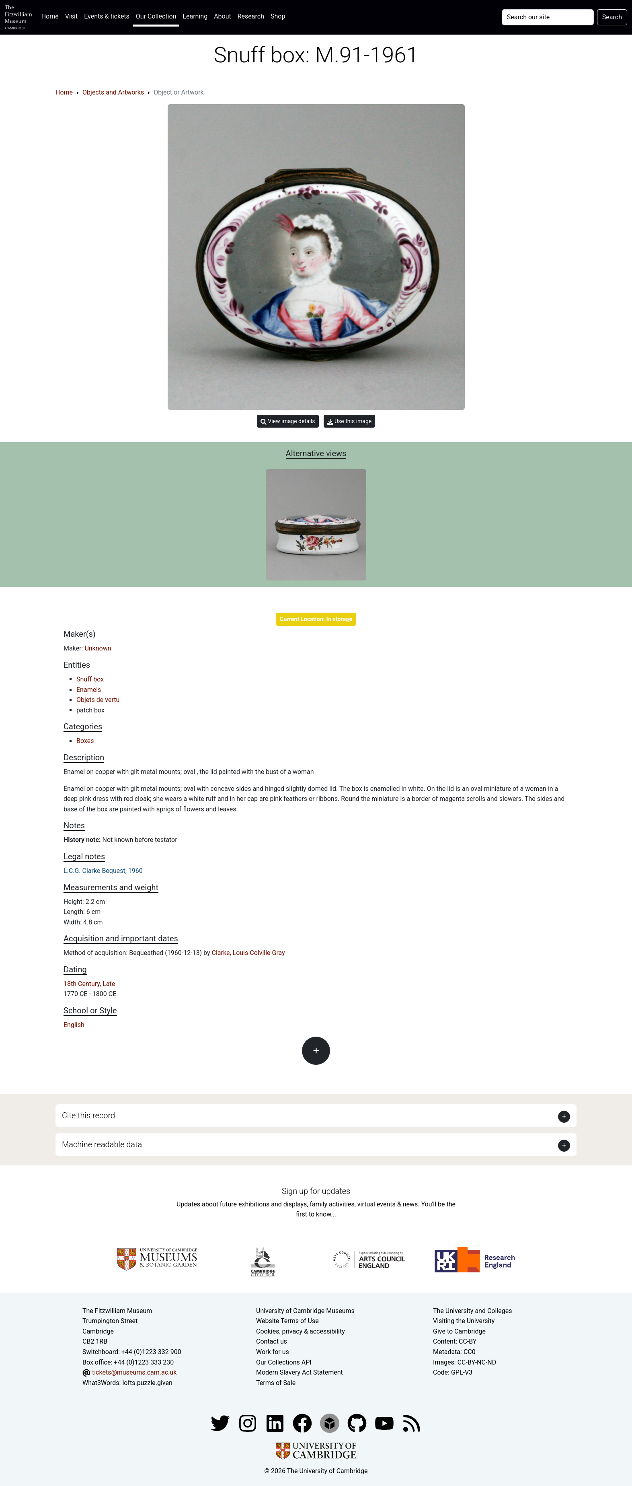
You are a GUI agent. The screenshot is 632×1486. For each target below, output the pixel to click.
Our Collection (156, 16)
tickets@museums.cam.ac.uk (134, 1372)
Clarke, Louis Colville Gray (248, 953)
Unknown (97, 648)
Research (251, 16)
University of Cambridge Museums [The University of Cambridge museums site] (305, 1311)
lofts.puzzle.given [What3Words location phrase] (147, 1383)
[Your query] (548, 17)
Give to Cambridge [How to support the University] (459, 1331)
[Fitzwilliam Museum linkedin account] (303, 1423)
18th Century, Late (89, 984)
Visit (71, 16)
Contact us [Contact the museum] (271, 1341)
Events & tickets (106, 16)
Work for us (272, 1352)
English (74, 1025)
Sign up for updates (316, 1191)
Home (51, 15)
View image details (288, 421)
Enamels (88, 690)
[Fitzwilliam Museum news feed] (412, 1423)
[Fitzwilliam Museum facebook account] (275, 1423)
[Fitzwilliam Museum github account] (357, 1423)
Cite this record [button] (88, 1115)
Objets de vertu (97, 700)
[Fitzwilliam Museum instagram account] (248, 1423)
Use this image (349, 421)
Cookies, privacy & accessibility (300, 1331)
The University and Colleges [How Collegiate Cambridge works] (472, 1311)
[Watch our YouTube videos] (385, 1423)
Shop (278, 16)
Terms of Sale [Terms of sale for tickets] (275, 1383)
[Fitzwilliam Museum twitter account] (221, 1423)
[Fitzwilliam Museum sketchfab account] (330, 1423)
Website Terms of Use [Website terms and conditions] (287, 1321)
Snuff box (90, 679)
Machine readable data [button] (102, 1144)
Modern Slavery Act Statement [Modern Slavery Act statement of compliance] (299, 1372)
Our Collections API (284, 1362)
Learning (195, 16)
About (222, 16)
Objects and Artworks (113, 92)
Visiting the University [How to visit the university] (464, 1321)
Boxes (85, 741)
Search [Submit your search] (612, 17)
